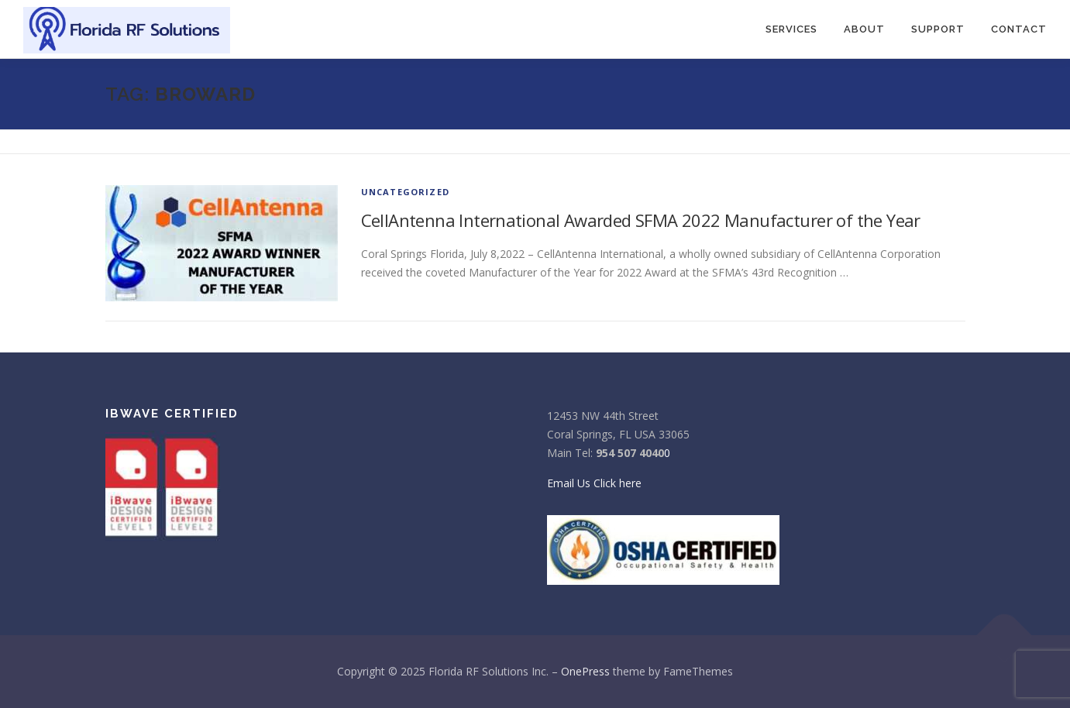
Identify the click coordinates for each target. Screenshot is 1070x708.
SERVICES (791, 29)
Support (938, 29)
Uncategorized (405, 192)
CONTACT (1019, 29)
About (864, 29)
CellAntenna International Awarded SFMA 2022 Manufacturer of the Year (640, 220)
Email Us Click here (594, 483)
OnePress (585, 671)
